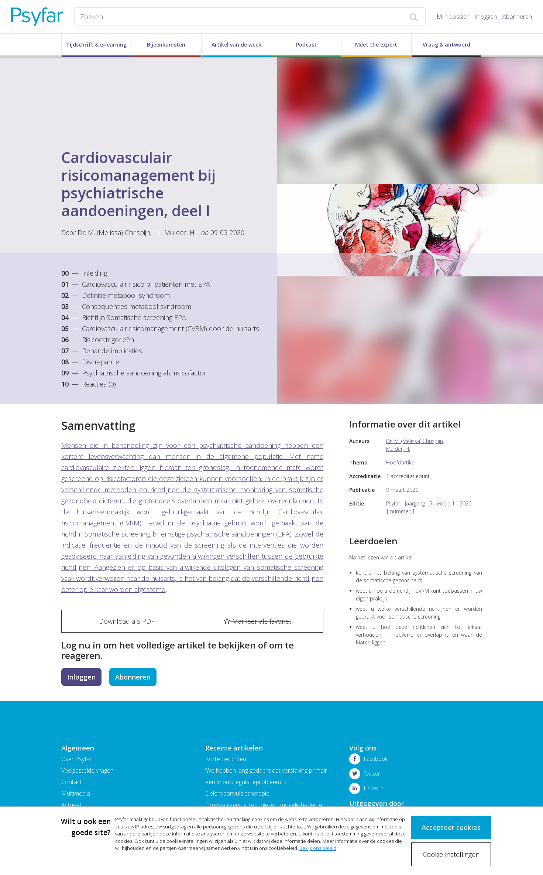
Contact (71, 782)
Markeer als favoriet (257, 621)
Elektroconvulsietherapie (237, 793)
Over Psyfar (76, 759)
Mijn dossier (453, 17)
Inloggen (485, 17)
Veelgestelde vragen (87, 770)
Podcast (306, 44)
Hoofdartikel (401, 462)
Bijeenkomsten (166, 44)
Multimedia (75, 793)
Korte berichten (225, 759)
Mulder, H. (180, 232)
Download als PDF (126, 621)
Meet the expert (376, 44)
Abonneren (517, 17)
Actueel (71, 805)
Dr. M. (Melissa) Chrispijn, (115, 232)
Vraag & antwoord (446, 44)
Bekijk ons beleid (317, 848)
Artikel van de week (236, 44)
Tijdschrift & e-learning (96, 44)
